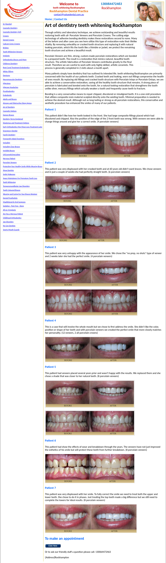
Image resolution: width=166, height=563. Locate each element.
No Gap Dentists (9, 226)
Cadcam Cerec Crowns (11, 44)
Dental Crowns (8, 40)
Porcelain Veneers (10, 162)
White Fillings (8, 71)
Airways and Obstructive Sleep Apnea (17, 103)
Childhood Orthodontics (12, 218)
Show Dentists (8, 170)
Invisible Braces (9, 150)
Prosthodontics (9, 91)
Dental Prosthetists (10, 198)
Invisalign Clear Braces (11, 147)
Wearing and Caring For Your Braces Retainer (20, 194)
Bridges (6, 48)
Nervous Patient (9, 158)
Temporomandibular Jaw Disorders (16, 186)
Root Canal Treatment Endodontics (16, 67)
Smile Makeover (9, 174)
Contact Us (60, 19)
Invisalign (6, 143)
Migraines (7, 83)
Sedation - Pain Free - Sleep (13, 206)
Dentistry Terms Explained (13, 119)
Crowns (6, 36)
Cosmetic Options (10, 111)
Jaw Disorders (8, 222)
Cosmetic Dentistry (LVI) (12, 32)
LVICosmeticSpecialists (11, 154)
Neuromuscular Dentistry (12, 79)
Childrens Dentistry (10, 63)
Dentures (6, 75)
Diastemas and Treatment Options (16, 123)
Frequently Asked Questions (13, 139)
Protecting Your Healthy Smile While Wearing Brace (22, 166)
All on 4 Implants (9, 210)
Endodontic (7, 95)
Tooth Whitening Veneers (12, 52)
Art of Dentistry (9, 107)
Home (48, 19)
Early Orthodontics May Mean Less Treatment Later (22, 127)
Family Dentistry (9, 135)
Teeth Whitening (9, 182)
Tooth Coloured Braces (11, 190)
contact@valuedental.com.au (69, 14)
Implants (6, 56)
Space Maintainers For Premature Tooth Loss (20, 178)
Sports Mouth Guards (11, 230)
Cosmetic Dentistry (10, 28)
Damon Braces (8, 115)
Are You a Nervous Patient (13, 214)
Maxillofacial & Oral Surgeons (14, 202)
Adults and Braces (10, 99)
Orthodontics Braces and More (15, 60)
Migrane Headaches (10, 87)
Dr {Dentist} (7, 24)
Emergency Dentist (10, 131)
